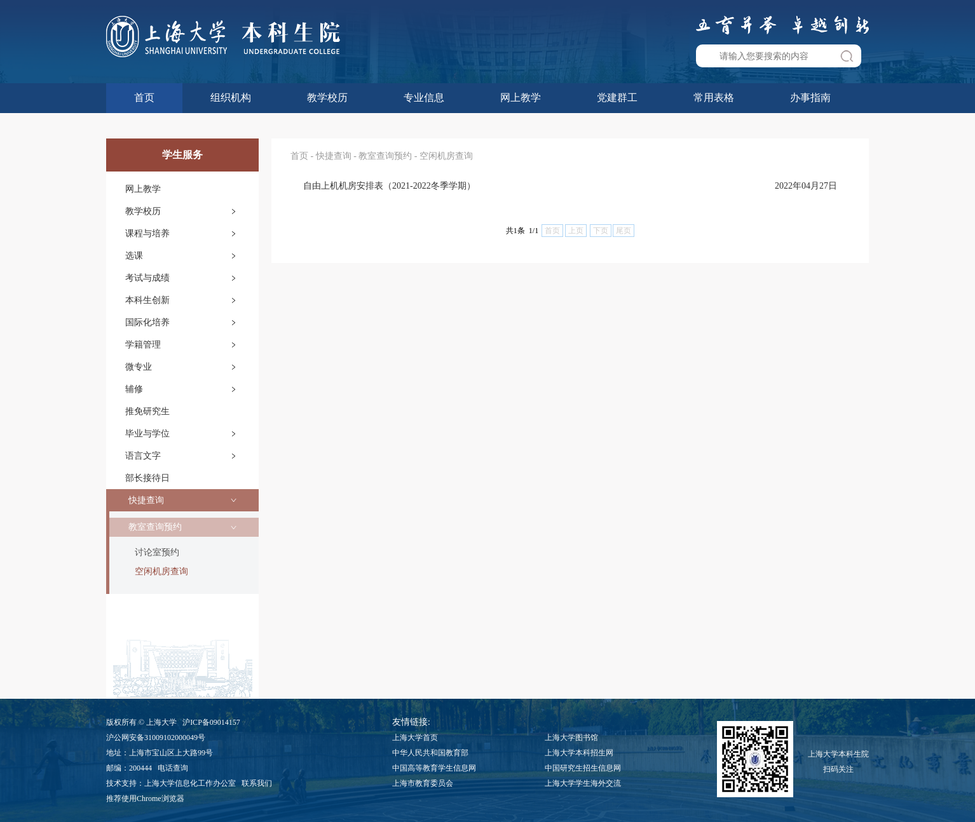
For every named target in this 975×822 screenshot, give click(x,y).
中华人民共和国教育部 (430, 752)
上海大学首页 (415, 737)
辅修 (134, 389)
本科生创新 (147, 300)
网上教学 (520, 97)
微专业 (138, 367)
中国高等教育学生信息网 (434, 768)
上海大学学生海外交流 (583, 783)
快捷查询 (146, 500)
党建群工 (617, 97)
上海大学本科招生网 (579, 752)
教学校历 (327, 97)
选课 (134, 255)
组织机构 (230, 97)
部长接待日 (147, 478)
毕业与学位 (147, 433)
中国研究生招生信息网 (583, 768)
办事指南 (810, 97)
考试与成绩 (147, 278)
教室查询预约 (155, 527)
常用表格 (713, 97)
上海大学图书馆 (571, 737)
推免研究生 (147, 411)
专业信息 (424, 97)
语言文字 (143, 456)
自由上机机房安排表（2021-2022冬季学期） (389, 186)
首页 (144, 97)
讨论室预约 (157, 552)
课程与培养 (147, 233)
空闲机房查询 (161, 571)
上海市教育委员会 (422, 783)
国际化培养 (147, 322)
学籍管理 (143, 344)
